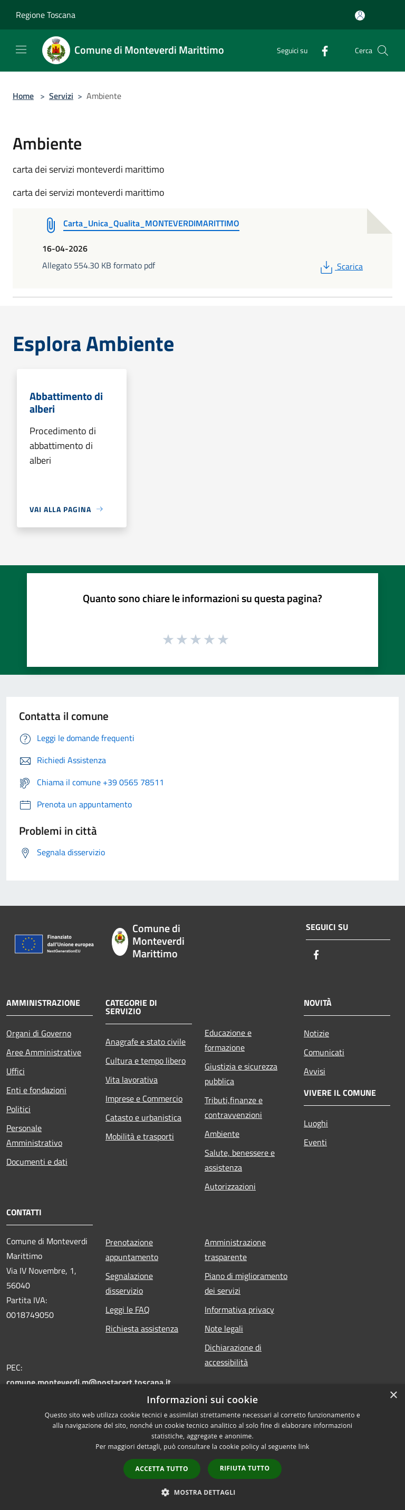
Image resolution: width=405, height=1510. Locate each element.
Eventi (315, 1142)
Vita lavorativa (131, 1079)
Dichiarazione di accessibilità (233, 1354)
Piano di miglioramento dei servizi (246, 1283)
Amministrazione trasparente (235, 1249)
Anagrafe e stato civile (145, 1041)
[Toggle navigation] (21, 49)
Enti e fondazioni (36, 1090)
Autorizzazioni (230, 1186)
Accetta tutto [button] (162, 1468)
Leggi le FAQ (127, 1309)
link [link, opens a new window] (304, 1446)
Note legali (224, 1328)
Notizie (316, 1033)
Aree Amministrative (43, 1052)
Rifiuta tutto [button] (245, 1468)
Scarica (340, 266)
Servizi (61, 95)
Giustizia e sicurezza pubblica (241, 1073)
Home (23, 95)
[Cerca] (383, 50)
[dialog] (202, 1447)
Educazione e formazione (228, 1040)
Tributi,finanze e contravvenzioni (234, 1107)
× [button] (393, 1395)
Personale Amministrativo (34, 1135)
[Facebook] (320, 50)
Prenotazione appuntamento (131, 1249)
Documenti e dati (37, 1161)
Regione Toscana (45, 14)
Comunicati (324, 1052)
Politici (18, 1109)
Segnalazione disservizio (129, 1283)
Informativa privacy (239, 1309)
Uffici (15, 1071)
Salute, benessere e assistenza (240, 1160)
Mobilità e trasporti (139, 1136)
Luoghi (316, 1123)
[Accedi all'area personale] (359, 15)
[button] (202, 1492)
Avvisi (314, 1071)
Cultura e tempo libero (145, 1060)
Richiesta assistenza (141, 1328)
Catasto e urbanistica (143, 1117)
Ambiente (222, 1133)
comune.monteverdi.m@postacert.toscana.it (88, 1382)
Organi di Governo (38, 1033)
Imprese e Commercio (143, 1098)
